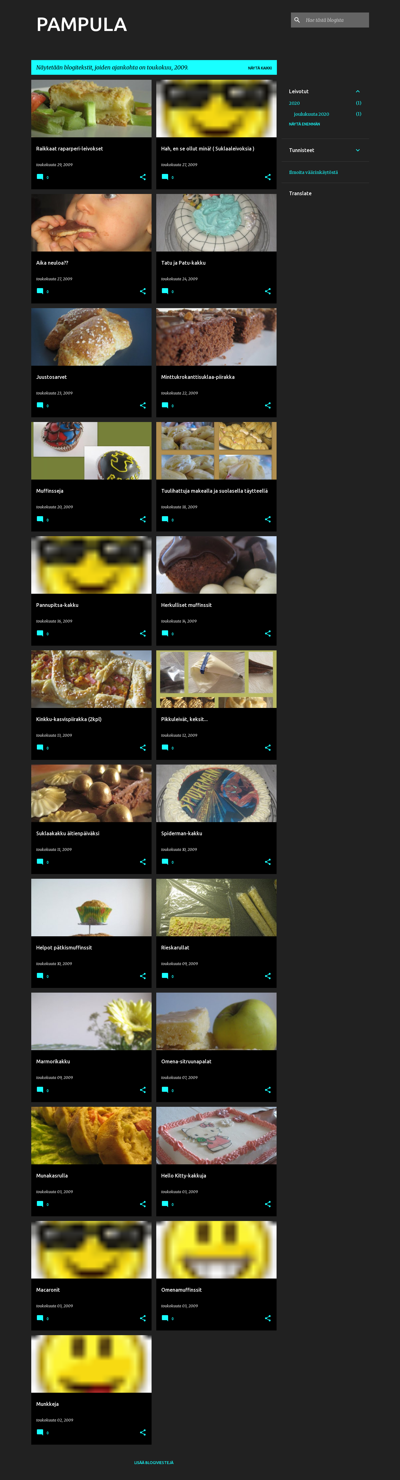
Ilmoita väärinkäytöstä (313, 172)
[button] (143, 177)
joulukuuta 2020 (311, 114)
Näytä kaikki (260, 68)
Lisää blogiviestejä (153, 1463)
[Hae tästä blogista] (336, 20)
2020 (294, 103)
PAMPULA (81, 24)
